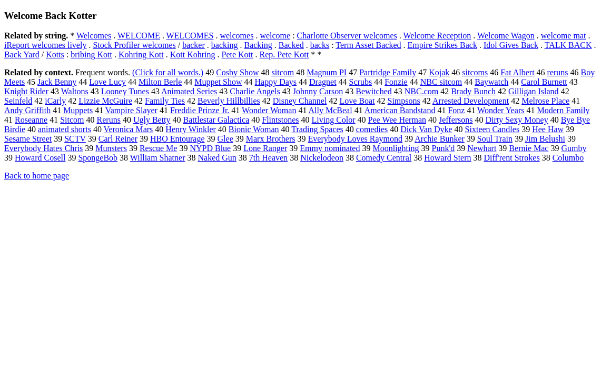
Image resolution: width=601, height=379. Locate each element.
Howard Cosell (40, 157)
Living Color (334, 119)
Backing (258, 45)
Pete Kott (237, 54)
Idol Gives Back (511, 45)
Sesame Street (28, 138)
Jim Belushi (545, 138)
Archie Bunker (440, 138)
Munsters (111, 148)
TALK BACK (568, 45)
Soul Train (495, 138)
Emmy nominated (330, 148)
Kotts (55, 54)
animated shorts (64, 129)
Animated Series (189, 91)
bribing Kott (91, 54)
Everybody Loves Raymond (355, 138)
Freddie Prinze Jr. (199, 110)
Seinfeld (18, 100)
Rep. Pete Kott (284, 54)
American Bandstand (400, 110)
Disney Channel (300, 100)
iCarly (55, 100)
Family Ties (165, 100)
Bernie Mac (528, 148)
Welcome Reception (437, 35)
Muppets (78, 110)
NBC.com (421, 91)
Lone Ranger (265, 148)
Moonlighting (395, 148)
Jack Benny (56, 81)
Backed (291, 45)
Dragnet (323, 81)
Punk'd (443, 148)
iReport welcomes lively (45, 45)
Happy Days (276, 81)
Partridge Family (387, 72)
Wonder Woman (269, 110)
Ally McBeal (330, 110)
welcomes (236, 35)
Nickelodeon (321, 157)
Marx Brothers (270, 138)
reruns (557, 72)
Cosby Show (237, 72)
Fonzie (396, 81)
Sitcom (72, 119)
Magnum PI (327, 72)
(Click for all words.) (167, 72)
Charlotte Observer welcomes (347, 35)
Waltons (74, 91)
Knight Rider (26, 91)
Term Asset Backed (368, 45)
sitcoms (475, 72)
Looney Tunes (125, 91)
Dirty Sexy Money (517, 119)
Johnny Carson (318, 91)
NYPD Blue (210, 148)
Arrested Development (470, 100)
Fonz (456, 110)
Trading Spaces (317, 129)
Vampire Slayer (131, 110)
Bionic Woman (254, 129)
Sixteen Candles (492, 129)
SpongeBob (97, 157)
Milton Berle (160, 81)
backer (193, 45)
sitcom (283, 72)
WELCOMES (190, 35)
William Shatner (157, 157)
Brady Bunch (473, 91)
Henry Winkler (190, 129)
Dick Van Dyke (426, 129)
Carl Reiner (117, 138)
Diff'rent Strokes (512, 157)
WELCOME (138, 35)
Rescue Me (159, 148)
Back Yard (22, 54)
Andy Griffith (27, 110)
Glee (225, 138)
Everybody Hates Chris (43, 148)
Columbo (568, 157)
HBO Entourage (177, 138)
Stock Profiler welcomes (134, 45)
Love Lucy (107, 81)
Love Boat (357, 100)
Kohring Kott (141, 54)
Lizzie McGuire (105, 100)
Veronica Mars (128, 129)
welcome (275, 35)
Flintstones (280, 119)
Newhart (481, 148)
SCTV (75, 138)
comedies (372, 129)
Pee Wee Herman (397, 119)
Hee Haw (548, 129)
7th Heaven (268, 157)
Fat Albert (517, 72)
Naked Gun (217, 157)
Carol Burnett (544, 81)
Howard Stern (447, 157)
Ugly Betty (152, 119)
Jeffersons (456, 119)
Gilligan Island (533, 91)
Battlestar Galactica (216, 119)
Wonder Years (500, 110)
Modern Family (563, 110)
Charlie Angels (255, 91)
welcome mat (563, 35)
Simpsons (404, 100)
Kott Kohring (192, 54)
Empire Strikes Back (442, 45)
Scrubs (360, 81)
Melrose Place (545, 100)
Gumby (573, 148)
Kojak (439, 72)
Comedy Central (383, 157)
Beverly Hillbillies (229, 100)
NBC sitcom (441, 81)
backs (319, 45)
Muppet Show (218, 81)
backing (224, 45)
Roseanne (31, 119)
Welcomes (93, 35)
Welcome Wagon (506, 35)
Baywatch (491, 81)
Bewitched (373, 91)
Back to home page (36, 175)
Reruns (109, 119)
